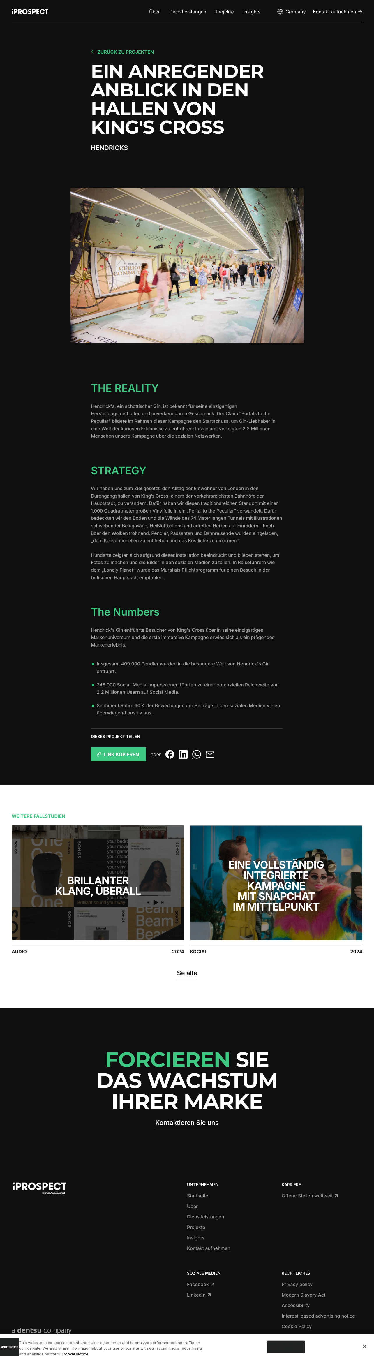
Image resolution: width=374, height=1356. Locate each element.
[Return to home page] (30, 11)
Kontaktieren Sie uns (187, 1123)
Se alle (187, 973)
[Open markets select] (291, 11)
